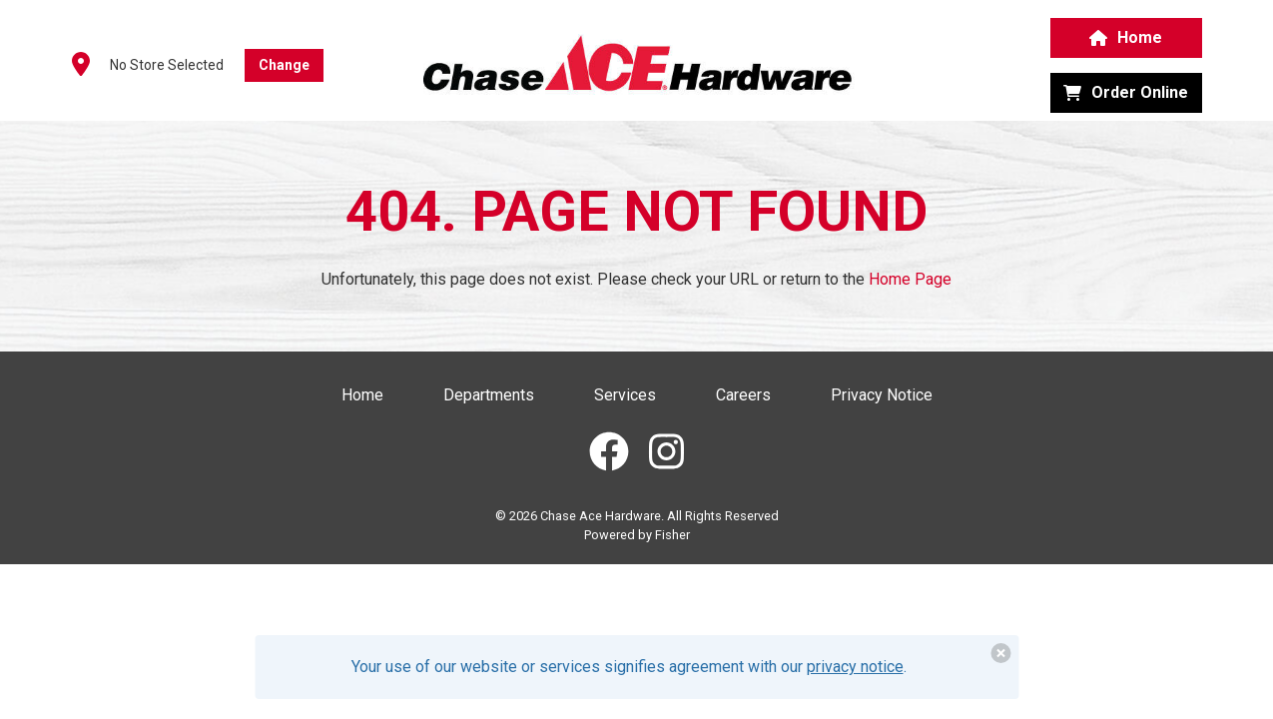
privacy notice (855, 666)
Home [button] (1125, 37)
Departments (488, 394)
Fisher (672, 534)
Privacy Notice (882, 394)
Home (362, 394)
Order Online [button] (1125, 92)
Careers (743, 394)
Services (625, 394)
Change (284, 65)
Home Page (910, 279)
